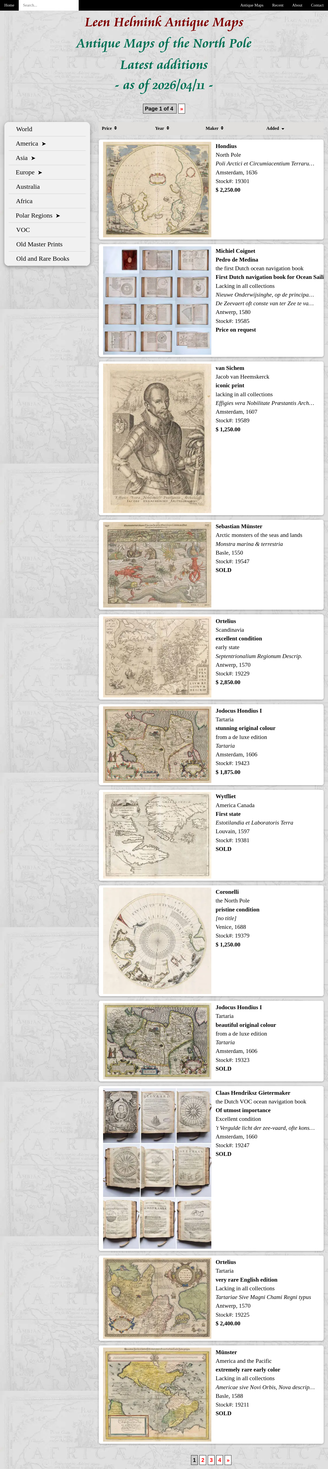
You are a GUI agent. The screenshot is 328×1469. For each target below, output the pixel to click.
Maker (215, 128)
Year (162, 128)
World (22, 129)
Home (9, 5)
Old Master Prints (38, 244)
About (297, 5)
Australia (26, 186)
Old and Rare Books (41, 258)
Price (109, 128)
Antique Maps (251, 5)
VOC (21, 229)
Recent (278, 5)
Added (275, 128)
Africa (23, 201)
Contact (317, 5)
